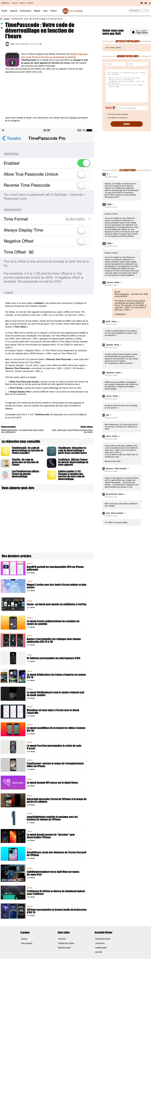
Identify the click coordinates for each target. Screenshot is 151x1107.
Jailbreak (13, 11)
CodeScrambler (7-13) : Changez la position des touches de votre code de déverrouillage (71, 475)
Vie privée (62, 939)
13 (40, 44)
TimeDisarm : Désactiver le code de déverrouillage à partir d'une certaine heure (72, 450)
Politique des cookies (66, 943)
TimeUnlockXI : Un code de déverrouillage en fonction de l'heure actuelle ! (27, 450)
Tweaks (4, 11)
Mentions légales (64, 947)
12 (104, 204)
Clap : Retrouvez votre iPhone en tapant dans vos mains (72, 431)
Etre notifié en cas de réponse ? (118, 118)
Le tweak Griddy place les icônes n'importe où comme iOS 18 (56, 676)
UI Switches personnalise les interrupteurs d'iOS (53, 658)
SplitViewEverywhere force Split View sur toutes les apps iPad (53, 873)
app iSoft (98, 952)
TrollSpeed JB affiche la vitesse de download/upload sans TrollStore (56, 892)
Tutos (45, 11)
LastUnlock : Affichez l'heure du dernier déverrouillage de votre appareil (73, 462)
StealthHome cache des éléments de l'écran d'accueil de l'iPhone (56, 853)
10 (104, 282)
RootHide (30, 3)
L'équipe (24, 939)
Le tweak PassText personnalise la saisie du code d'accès (54, 747)
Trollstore (22, 3)
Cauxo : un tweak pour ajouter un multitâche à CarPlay (56, 604)
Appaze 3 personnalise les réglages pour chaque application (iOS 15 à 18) (54, 640)
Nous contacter (27, 943)
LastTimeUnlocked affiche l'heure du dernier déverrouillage (25, 473)
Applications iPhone (102, 939)
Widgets (37, 11)
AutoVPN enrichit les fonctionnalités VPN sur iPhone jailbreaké (55, 568)
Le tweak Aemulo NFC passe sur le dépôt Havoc (52, 782)
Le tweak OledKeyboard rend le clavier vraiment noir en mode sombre (55, 693)
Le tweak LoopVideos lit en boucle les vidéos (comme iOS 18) (56, 729)
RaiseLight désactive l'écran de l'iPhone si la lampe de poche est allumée (57, 800)
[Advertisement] (47, 96)
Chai (12, 44)
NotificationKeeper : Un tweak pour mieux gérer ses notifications (22, 431)
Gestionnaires (25, 11)
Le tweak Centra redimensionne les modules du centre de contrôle (53, 622)
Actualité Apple (100, 947)
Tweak (76, 11)
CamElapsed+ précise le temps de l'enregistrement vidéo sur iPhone (55, 765)
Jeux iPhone (100, 943)
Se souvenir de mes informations (118, 114)
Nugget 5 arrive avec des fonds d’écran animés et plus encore (56, 586)
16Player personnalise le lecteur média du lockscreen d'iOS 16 (56, 911)
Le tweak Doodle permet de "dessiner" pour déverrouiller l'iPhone (51, 836)
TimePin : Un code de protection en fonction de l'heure (25, 462)
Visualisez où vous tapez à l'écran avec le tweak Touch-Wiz (53, 711)
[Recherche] (139, 10)
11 (104, 243)
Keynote (14, 3)
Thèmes (53, 11)
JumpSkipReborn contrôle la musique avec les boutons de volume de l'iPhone (52, 818)
